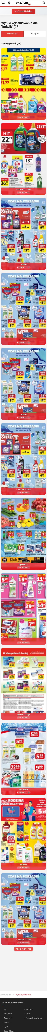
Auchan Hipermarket (34, 1018)
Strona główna (6, 995)
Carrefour (8, 1022)
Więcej (35, 34)
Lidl (5, 1009)
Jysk (6, 1027)
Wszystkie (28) (12, 34)
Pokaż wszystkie (23, 949)
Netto (28, 1014)
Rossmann (8, 1018)
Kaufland (29, 1009)
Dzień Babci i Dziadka (23, 11)
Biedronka (8, 1014)
